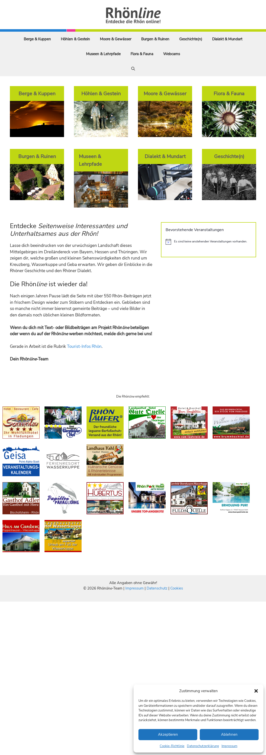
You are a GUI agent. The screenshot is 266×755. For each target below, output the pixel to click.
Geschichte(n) (190, 39)
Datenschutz (157, 588)
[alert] (208, 242)
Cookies (176, 588)
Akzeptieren (168, 734)
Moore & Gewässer (115, 39)
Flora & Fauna (142, 53)
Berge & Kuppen (37, 39)
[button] (256, 690)
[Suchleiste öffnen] (133, 68)
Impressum (229, 746)
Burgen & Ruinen (155, 39)
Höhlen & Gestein (75, 39)
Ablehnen (229, 734)
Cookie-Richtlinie (172, 746)
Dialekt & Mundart (227, 39)
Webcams (171, 53)
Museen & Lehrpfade (103, 53)
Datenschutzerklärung (203, 746)
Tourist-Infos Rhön (84, 346)
